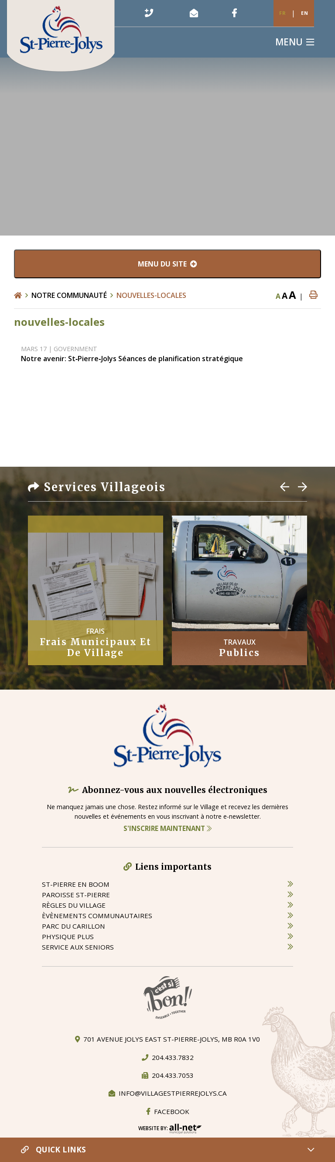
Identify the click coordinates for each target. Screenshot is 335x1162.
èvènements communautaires (97, 915)
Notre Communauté (69, 295)
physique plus (68, 936)
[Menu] (294, 42)
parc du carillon (73, 926)
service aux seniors (78, 947)
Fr (282, 13)
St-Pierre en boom (75, 884)
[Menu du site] (167, 263)
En (304, 13)
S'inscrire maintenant (167, 828)
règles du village (74, 905)
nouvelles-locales (151, 295)
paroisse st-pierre (76, 894)
